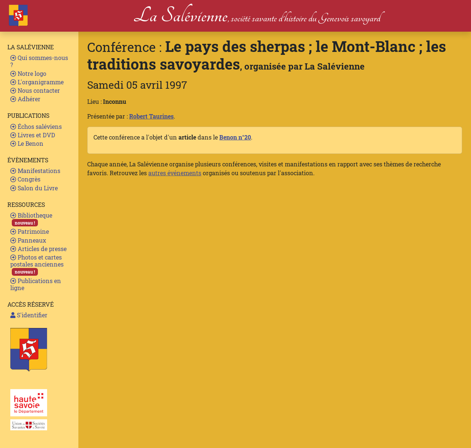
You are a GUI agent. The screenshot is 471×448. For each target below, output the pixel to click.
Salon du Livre (34, 188)
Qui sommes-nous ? (39, 61)
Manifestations (35, 170)
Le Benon (26, 143)
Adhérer (25, 99)
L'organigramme (37, 82)
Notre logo (28, 73)
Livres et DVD (32, 135)
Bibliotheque (31, 218)
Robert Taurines (151, 116)
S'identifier (28, 315)
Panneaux (28, 240)
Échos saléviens (36, 126)
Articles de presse (38, 249)
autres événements (174, 173)
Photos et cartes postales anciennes (37, 264)
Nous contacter (35, 90)
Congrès (25, 179)
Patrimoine (29, 231)
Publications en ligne (35, 284)
